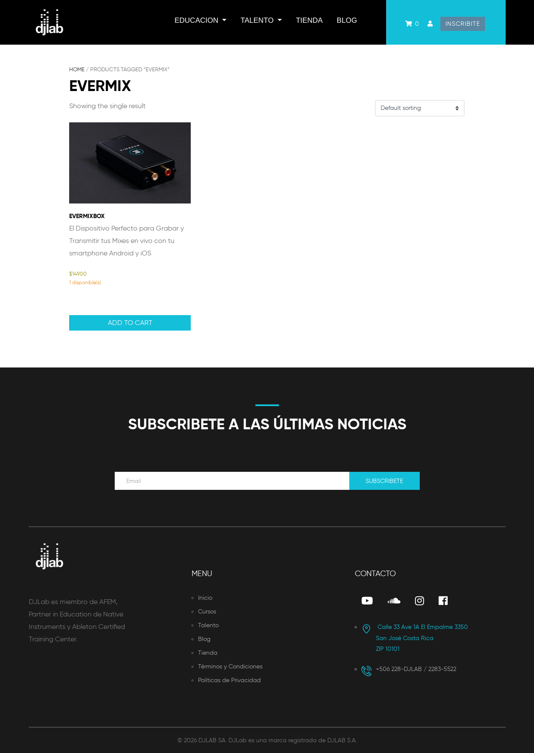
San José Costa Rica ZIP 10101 (414, 638)
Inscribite (463, 23)
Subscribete (384, 481)
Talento (258, 20)
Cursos (207, 611)
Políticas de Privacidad (229, 680)
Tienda (309, 20)
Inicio (205, 597)
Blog (347, 20)
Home (77, 69)
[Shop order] (419, 108)
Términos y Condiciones (230, 666)
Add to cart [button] (130, 323)
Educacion (197, 20)
